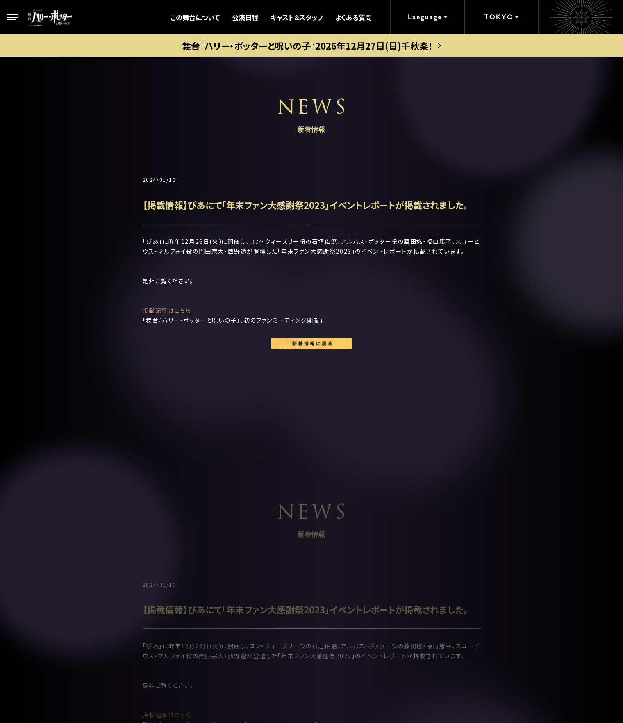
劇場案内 (227, 519)
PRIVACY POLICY (311, 690)
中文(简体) (467, 585)
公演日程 (245, 17)
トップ (103, 519)
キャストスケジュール (363, 539)
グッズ (342, 578)
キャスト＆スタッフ (297, 17)
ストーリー (110, 558)
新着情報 (108, 598)
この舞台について (195, 17)
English (463, 568)
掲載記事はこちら (167, 310)
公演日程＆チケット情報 (248, 539)
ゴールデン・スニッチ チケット (256, 558)
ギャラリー (348, 558)
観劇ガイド (348, 598)
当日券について (236, 578)
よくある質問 (353, 17)
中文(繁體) (467, 601)
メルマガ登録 (470, 552)
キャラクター (113, 578)
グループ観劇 (233, 598)
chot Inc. (339, 705)
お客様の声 (468, 519)
